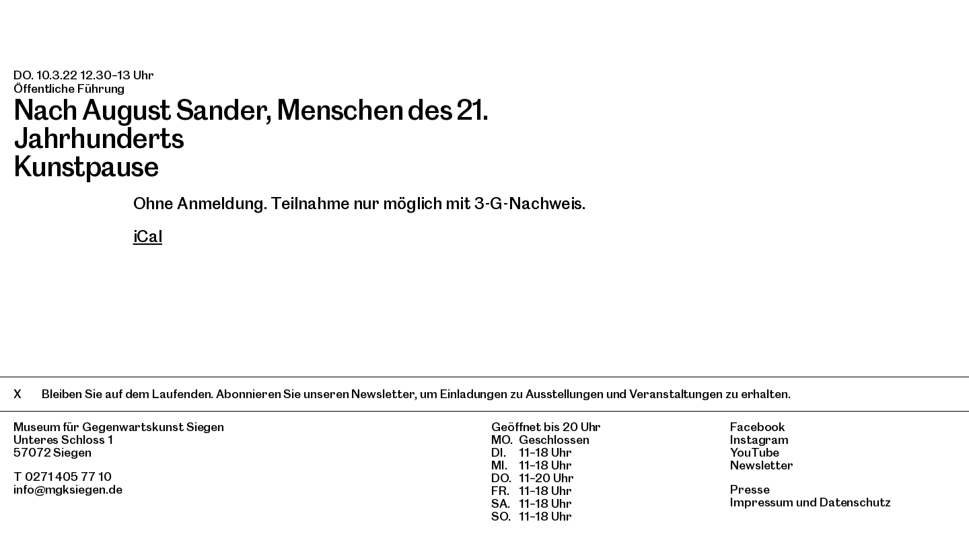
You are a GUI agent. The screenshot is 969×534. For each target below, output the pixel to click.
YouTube (754, 452)
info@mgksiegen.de (67, 489)
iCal (148, 236)
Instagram (759, 439)
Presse (750, 489)
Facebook (757, 427)
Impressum (761, 502)
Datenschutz (855, 502)
